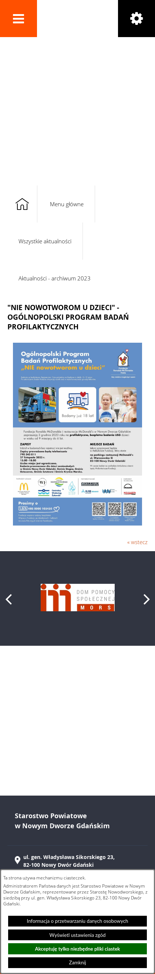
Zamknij (77, 962)
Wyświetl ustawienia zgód (78, 935)
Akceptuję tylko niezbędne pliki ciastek (77, 949)
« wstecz (137, 542)
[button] (18, 18)
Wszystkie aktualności (44, 241)
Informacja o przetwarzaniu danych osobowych (77, 921)
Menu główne (67, 204)
